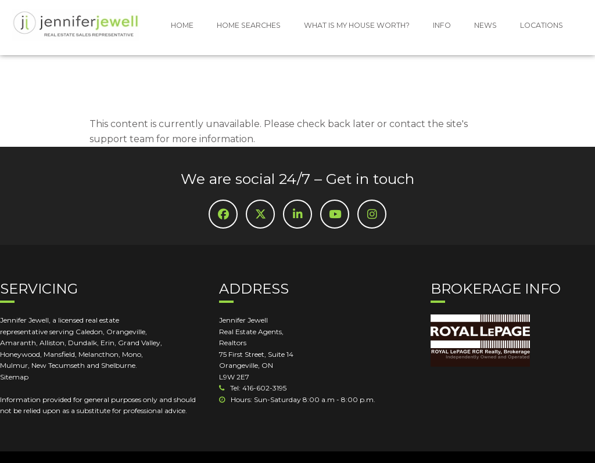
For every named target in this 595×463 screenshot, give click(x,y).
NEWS (485, 25)
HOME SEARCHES (249, 25)
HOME (182, 25)
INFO (442, 25)
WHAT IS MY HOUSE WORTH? (357, 25)
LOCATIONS (541, 25)
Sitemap (14, 376)
